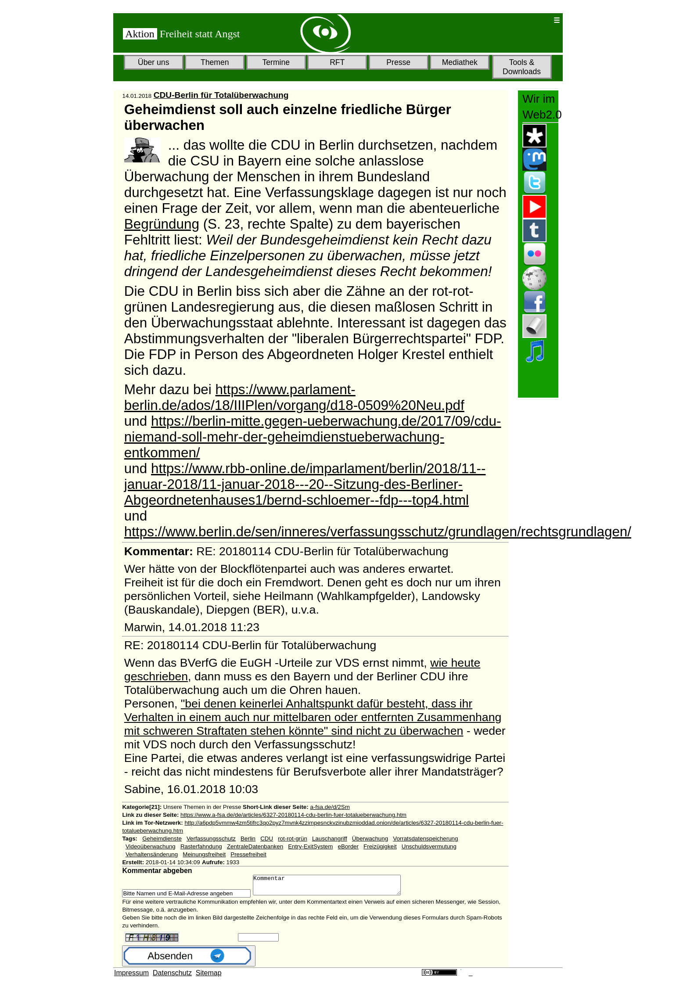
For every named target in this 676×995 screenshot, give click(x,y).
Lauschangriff (329, 838)
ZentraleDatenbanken (255, 846)
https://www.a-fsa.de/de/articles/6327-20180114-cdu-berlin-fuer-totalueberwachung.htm (293, 815)
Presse (398, 62)
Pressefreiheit (248, 854)
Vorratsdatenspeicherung (425, 838)
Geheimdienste (162, 838)
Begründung (161, 224)
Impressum (131, 977)
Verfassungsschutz (211, 838)
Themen (215, 62)
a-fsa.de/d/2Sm (329, 807)
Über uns (153, 62)
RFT (337, 62)
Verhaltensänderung (152, 854)
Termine (276, 62)
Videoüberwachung (151, 846)
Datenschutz (172, 977)
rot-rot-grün (292, 838)
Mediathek (460, 62)
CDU (266, 838)
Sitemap (209, 977)
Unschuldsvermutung (429, 846)
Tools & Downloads (522, 67)
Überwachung (370, 838)
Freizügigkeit (380, 846)
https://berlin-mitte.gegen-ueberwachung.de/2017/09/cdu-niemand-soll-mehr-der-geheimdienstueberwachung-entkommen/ (312, 436)
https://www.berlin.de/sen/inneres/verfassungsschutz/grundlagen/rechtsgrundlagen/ (377, 531)
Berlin (248, 838)
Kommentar (335, 887)
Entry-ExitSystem (310, 846)
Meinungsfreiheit (204, 854)
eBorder (348, 846)
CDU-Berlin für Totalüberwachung (221, 95)
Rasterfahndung (201, 846)
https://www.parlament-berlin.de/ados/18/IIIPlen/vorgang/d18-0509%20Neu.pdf (294, 397)
